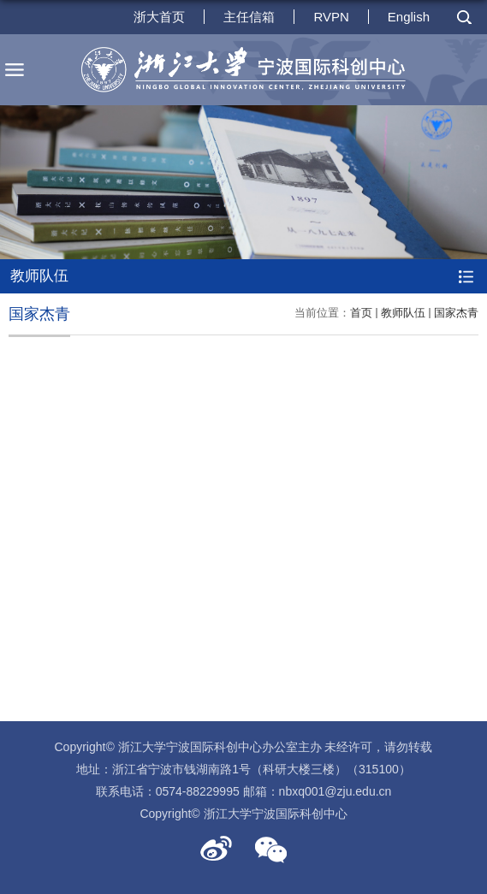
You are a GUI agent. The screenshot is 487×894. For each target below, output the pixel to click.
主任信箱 (249, 16)
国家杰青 (456, 312)
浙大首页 (159, 16)
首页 (361, 312)
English (409, 16)
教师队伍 (403, 312)
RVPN (330, 16)
